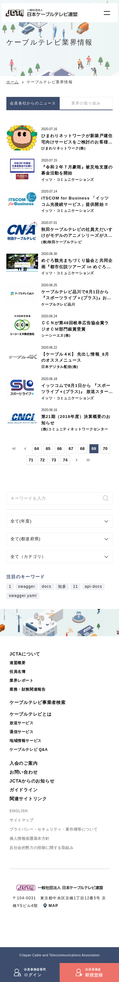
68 (82, 448)
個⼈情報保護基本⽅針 (30, 838)
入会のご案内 (23, 763)
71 (31, 460)
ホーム (12, 82)
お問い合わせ (23, 772)
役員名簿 (17, 671)
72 (42, 460)
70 (105, 448)
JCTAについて (25, 653)
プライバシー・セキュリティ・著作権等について (53, 829)
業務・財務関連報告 (27, 689)
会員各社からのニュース (33, 103)
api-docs (93, 587)
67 (71, 448)
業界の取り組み (86, 103)
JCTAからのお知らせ (32, 780)
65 (48, 448)
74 (65, 460)
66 (59, 448)
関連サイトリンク (28, 798)
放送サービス (22, 723)
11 (75, 587)
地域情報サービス (26, 740)
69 (93, 448)
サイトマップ (22, 820)
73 (53, 460)
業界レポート (22, 680)
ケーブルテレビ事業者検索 (37, 702)
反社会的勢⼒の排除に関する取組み (42, 848)
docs (46, 587)
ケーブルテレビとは (30, 714)
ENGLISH (19, 811)
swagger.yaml (23, 596)
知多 (62, 587)
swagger (26, 587)
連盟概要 (17, 663)
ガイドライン (23, 789)
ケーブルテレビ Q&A (29, 749)
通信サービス (22, 732)
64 (36, 448)
